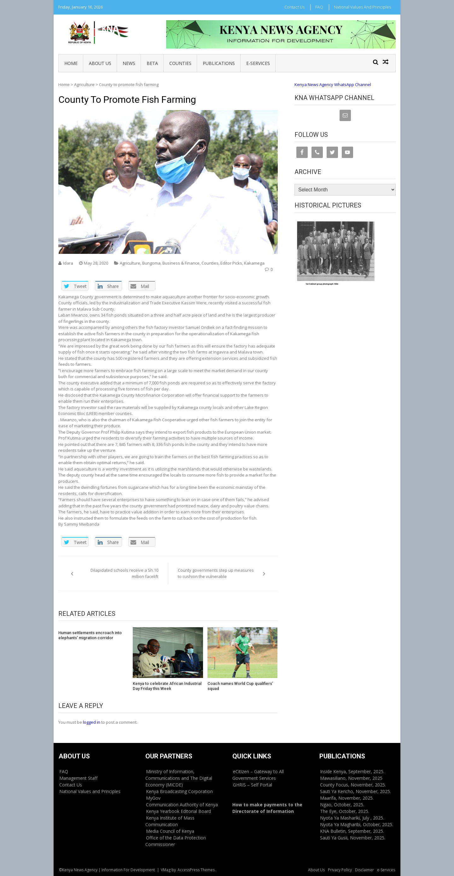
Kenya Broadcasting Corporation (179, 791)
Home (71, 63)
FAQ (319, 7)
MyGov (153, 798)
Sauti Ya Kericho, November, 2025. (355, 791)
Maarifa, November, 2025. (347, 798)
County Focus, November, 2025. (353, 785)
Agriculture (84, 84)
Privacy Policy (340, 870)
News (129, 63)
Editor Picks (231, 263)
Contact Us (294, 7)
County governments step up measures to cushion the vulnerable (216, 573)
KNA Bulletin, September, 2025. (352, 831)
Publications (219, 63)
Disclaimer (364, 870)
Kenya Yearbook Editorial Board (178, 811)
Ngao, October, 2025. (342, 805)
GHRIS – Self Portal (252, 785)
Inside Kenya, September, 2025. (352, 771)
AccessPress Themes (196, 870)
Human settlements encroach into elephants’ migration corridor (90, 635)
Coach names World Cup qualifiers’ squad (240, 686)
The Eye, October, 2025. (344, 811)
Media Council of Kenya (170, 831)
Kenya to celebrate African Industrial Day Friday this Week (167, 686)
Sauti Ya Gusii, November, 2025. (352, 838)
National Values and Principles (362, 7)
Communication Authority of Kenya (182, 805)
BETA (152, 63)
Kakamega (254, 263)
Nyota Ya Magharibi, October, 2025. (356, 824)
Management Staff (78, 778)
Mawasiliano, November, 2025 (351, 778)
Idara (68, 263)
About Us (100, 63)
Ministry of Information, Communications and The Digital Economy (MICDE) (178, 778)
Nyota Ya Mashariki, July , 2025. (352, 818)
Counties (180, 63)
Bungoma (151, 263)
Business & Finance (181, 263)
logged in (91, 722)
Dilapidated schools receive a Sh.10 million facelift (124, 573)
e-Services (258, 63)
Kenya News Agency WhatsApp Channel (332, 84)
